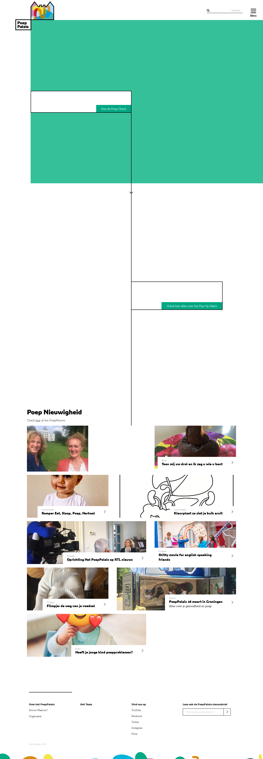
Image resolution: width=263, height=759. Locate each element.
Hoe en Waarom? (38, 710)
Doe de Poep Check (113, 109)
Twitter (135, 722)
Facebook (137, 716)
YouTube (136, 710)
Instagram (137, 728)
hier (38, 420)
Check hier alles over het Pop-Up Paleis (192, 306)
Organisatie (35, 716)
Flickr (135, 734)
